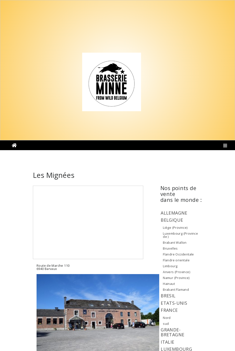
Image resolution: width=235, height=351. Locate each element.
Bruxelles (170, 248)
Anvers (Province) (176, 272)
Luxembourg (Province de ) (180, 235)
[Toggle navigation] (225, 146)
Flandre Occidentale (178, 254)
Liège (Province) (175, 227)
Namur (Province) (176, 278)
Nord (167, 317)
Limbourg (170, 266)
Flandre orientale (176, 260)
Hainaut (169, 283)
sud (166, 323)
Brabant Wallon (174, 242)
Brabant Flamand (176, 289)
